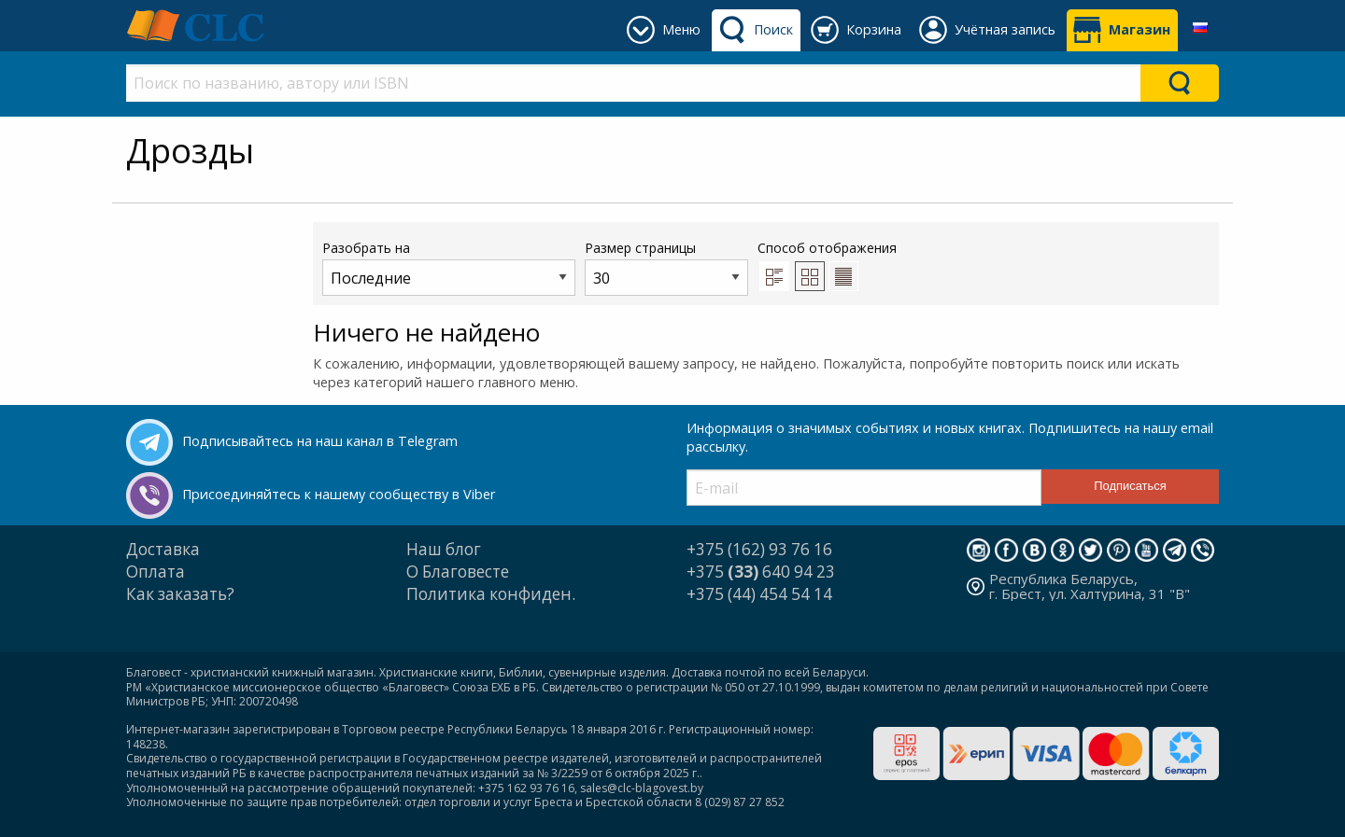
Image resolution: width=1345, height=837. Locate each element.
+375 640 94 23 (761, 571)
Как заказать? (180, 594)
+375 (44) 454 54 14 (759, 594)
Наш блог (443, 549)
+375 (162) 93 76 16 (759, 549)
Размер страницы (666, 267)
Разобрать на (448, 267)
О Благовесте (457, 571)
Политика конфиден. (490, 594)
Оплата (155, 571)
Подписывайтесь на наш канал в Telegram (320, 441)
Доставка (163, 549)
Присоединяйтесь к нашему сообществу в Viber (338, 494)
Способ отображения (827, 265)
